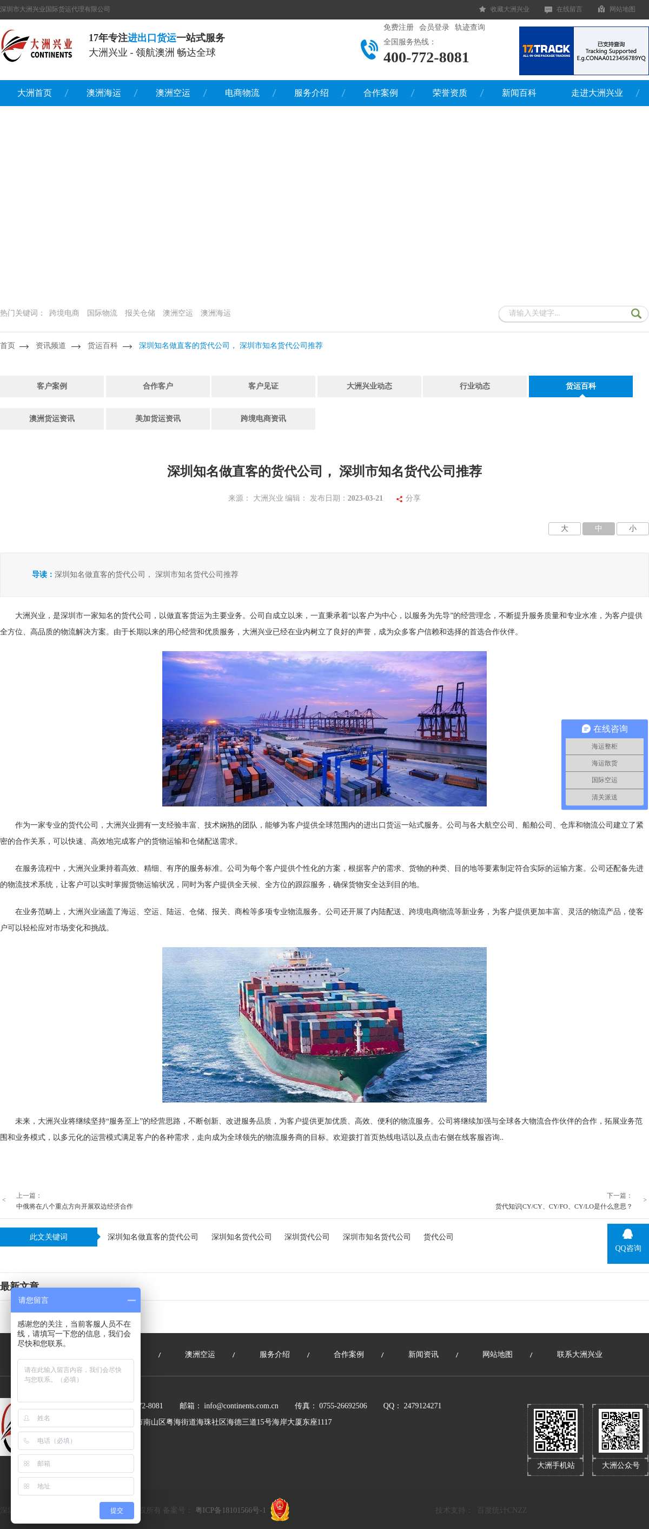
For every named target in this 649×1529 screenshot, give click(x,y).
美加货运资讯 (158, 419)
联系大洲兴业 (579, 1354)
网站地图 (622, 9)
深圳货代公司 (307, 1237)
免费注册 (398, 27)
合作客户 (158, 386)
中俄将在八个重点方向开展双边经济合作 (74, 1206)
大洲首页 (34, 92)
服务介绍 (311, 92)
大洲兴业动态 (369, 386)
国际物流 (102, 313)
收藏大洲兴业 (510, 9)
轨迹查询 (470, 27)
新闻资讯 (423, 1354)
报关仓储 (140, 313)
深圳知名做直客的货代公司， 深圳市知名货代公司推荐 (231, 346)
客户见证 (263, 386)
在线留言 (569, 9)
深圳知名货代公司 (241, 1237)
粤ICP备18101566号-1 (230, 1510)
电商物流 (242, 92)
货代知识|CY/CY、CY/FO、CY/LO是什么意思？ (564, 1206)
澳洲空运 (173, 92)
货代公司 (438, 1237)
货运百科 (103, 346)
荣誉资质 (450, 92)
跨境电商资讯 (263, 419)
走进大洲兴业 (597, 92)
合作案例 (380, 92)
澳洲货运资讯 (52, 419)
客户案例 (52, 386)
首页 (7, 346)
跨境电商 (64, 313)
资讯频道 (51, 346)
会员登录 (434, 27)
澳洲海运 (104, 92)
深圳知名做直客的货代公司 (153, 1237)
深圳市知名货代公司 (377, 1237)
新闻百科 (519, 92)
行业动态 (475, 386)
